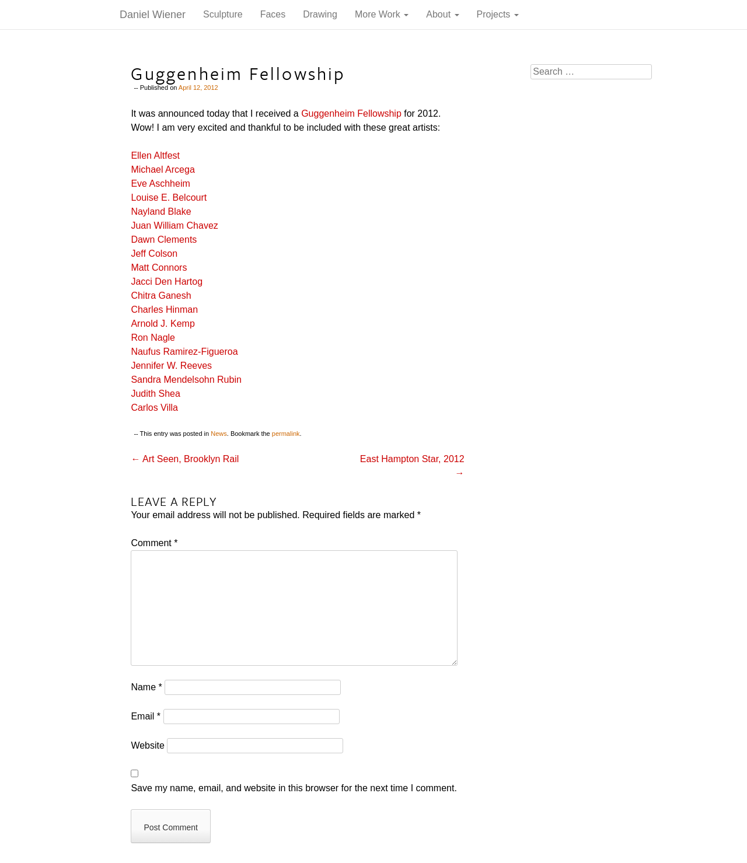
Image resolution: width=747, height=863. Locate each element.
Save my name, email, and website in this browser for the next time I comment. (293, 788)
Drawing (320, 14)
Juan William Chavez (174, 225)
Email (145, 716)
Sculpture (223, 14)
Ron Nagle (153, 338)
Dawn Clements (164, 239)
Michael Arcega (162, 169)
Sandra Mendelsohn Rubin (186, 380)
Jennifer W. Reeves (171, 366)
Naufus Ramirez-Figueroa (184, 352)
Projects (498, 14)
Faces (273, 14)
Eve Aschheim (160, 183)
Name (146, 687)
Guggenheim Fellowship (351, 113)
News (219, 433)
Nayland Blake (161, 211)
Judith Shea (155, 394)
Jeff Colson (154, 253)
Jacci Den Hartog (167, 281)
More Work (382, 14)
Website (148, 745)
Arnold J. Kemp (162, 324)
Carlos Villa (154, 408)
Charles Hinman (164, 310)
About (442, 14)
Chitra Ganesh (161, 296)
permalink (286, 433)
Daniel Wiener (153, 14)
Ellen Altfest (155, 155)
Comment (154, 543)
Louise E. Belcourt (169, 197)
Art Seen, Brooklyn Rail (185, 459)
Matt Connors (159, 267)
